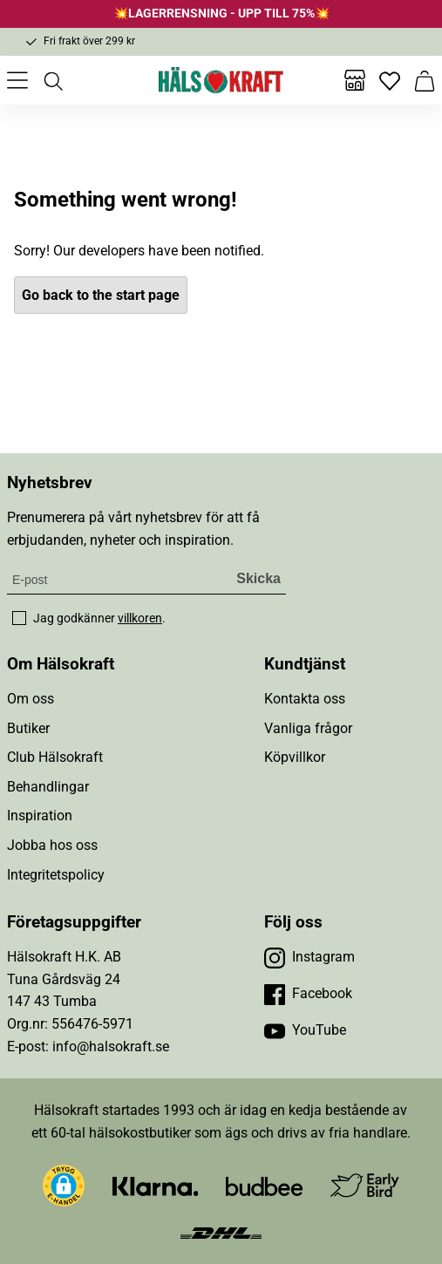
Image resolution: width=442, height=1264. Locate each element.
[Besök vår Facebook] (308, 993)
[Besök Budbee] (264, 1186)
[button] (64, 1185)
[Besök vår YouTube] (305, 1030)
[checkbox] (19, 618)
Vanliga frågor (308, 728)
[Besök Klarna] (155, 1186)
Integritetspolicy (56, 874)
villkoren (140, 618)
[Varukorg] (424, 80)
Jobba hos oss (52, 845)
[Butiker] (354, 80)
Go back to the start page (101, 295)
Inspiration (39, 815)
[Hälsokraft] (221, 80)
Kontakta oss (304, 698)
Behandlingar (48, 786)
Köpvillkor (294, 757)
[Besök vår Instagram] (309, 957)
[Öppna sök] (52, 80)
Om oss (30, 698)
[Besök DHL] (221, 1231)
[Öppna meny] (17, 80)
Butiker (28, 728)
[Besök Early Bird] (364, 1185)
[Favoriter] (389, 80)
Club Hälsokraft (55, 757)
